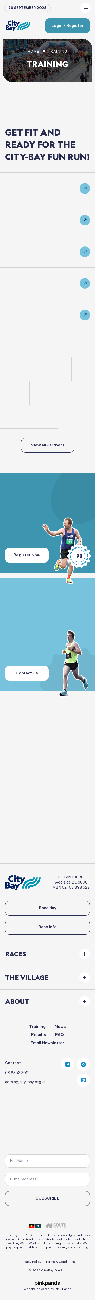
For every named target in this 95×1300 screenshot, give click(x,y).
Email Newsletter (47, 1043)
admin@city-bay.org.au (25, 1082)
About (17, 1001)
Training (37, 1027)
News (60, 1027)
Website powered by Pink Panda (47, 1289)
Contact (13, 1063)
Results (38, 1035)
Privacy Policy (30, 1262)
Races (15, 954)
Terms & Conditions (60, 1262)
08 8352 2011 (17, 1073)
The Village (27, 977)
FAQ (59, 1035)
